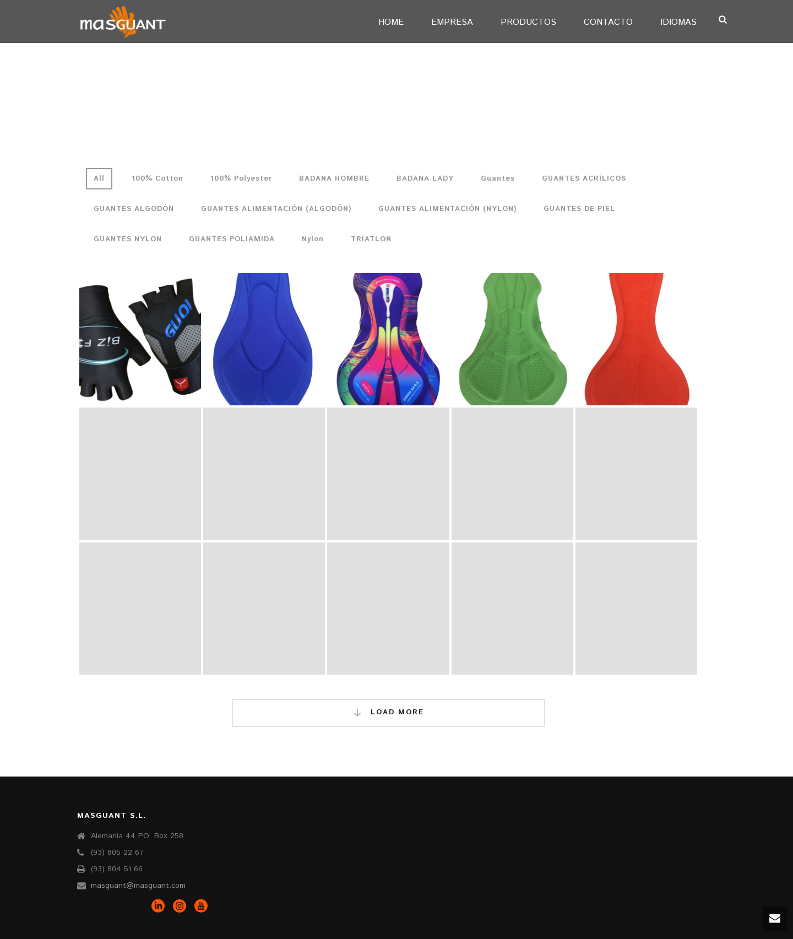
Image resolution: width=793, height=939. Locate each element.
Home (391, 22)
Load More (388, 712)
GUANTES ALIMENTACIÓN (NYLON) (447, 209)
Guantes (498, 178)
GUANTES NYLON (128, 239)
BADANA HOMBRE (334, 178)
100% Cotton (157, 178)
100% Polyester (241, 178)
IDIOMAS (678, 22)
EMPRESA (452, 22)
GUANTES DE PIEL (579, 209)
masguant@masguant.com (138, 886)
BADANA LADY (425, 178)
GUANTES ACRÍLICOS (584, 178)
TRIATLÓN (371, 239)
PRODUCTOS (528, 22)
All (99, 178)
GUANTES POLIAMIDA (232, 239)
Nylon (313, 239)
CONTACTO (608, 22)
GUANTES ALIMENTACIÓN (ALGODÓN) (276, 209)
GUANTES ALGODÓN (134, 209)
